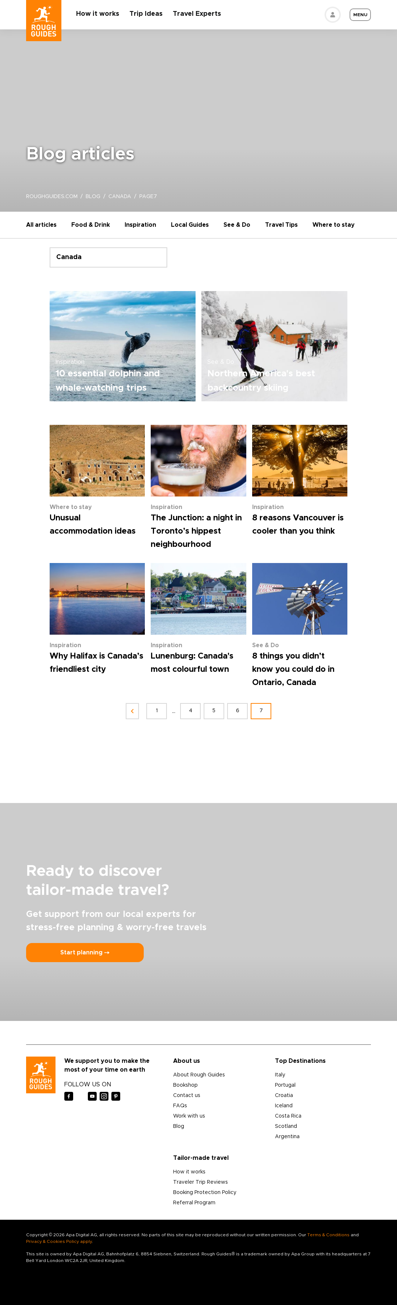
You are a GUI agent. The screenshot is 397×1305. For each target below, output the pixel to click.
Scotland (286, 1126)
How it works (97, 14)
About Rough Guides (199, 1075)
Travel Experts (197, 14)
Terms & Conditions (328, 1235)
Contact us (186, 1095)
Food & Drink (90, 225)
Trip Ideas (145, 14)
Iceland (284, 1105)
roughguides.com (52, 196)
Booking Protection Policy (204, 1192)
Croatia (284, 1095)
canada (119, 196)
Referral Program (194, 1202)
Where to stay (333, 225)
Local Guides (190, 225)
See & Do (236, 225)
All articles (41, 225)
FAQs (180, 1105)
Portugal (285, 1085)
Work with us (189, 1116)
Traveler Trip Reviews (200, 1182)
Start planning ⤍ (85, 953)
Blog (178, 1126)
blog (93, 196)
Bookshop (185, 1085)
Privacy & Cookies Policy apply (59, 1241)
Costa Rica (288, 1116)
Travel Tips (281, 225)
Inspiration (140, 225)
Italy (280, 1075)
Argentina (287, 1136)
